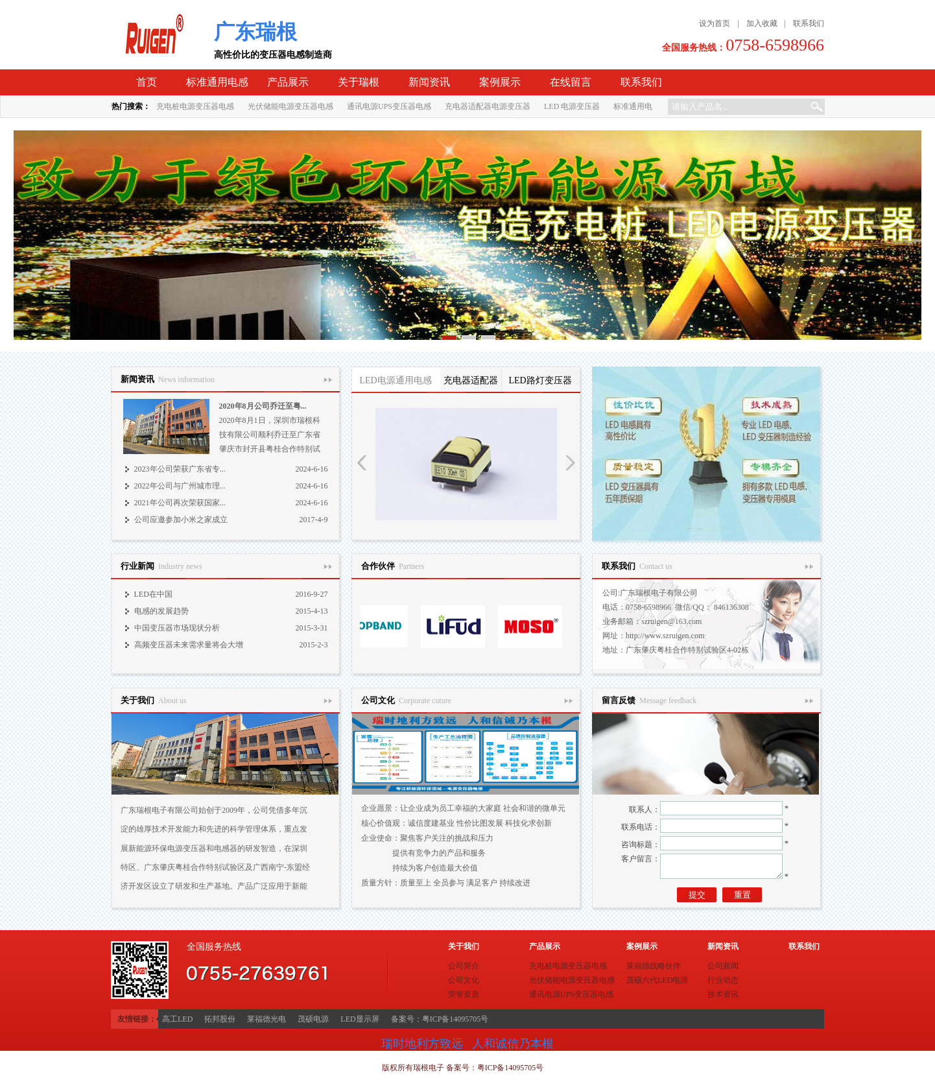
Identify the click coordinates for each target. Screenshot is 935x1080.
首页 (146, 82)
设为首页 (714, 23)
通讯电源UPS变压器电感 (389, 106)
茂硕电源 (313, 1019)
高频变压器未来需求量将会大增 (188, 644)
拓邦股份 (219, 1019)
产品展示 (288, 82)
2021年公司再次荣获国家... (180, 502)
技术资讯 (723, 994)
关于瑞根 (358, 82)
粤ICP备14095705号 (510, 1067)
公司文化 (463, 980)
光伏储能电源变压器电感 (290, 106)
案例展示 (500, 82)
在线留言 (570, 82)
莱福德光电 (266, 1019)
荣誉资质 (463, 994)
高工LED (177, 1019)
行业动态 (723, 980)
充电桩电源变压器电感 (195, 106)
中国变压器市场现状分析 (177, 627)
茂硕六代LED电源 (657, 980)
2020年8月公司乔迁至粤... (263, 406)
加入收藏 (761, 23)
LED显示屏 (359, 1019)
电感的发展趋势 (161, 611)
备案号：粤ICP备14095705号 (440, 1019)
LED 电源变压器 (572, 106)
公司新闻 (723, 965)
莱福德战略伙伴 (653, 965)
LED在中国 (153, 594)
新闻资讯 (429, 82)
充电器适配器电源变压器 (487, 106)
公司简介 (463, 965)
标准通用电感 (217, 82)
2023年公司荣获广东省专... (180, 469)
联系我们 (808, 23)
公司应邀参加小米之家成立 (181, 519)
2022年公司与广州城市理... (180, 485)
